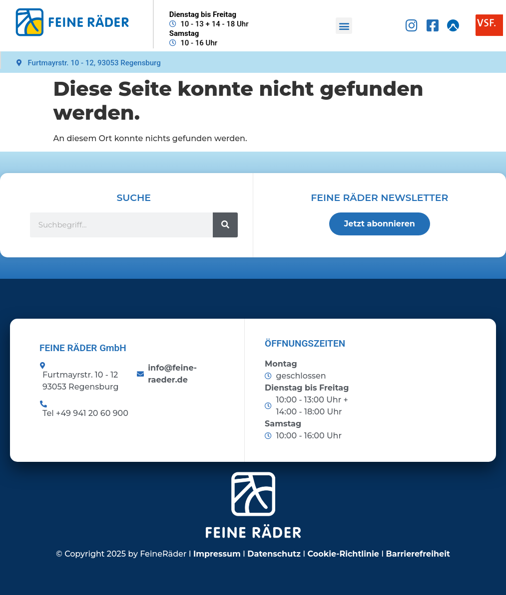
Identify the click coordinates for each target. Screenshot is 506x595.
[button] (344, 25)
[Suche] (225, 224)
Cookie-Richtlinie (343, 554)
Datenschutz (274, 554)
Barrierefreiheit (418, 554)
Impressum (217, 554)
